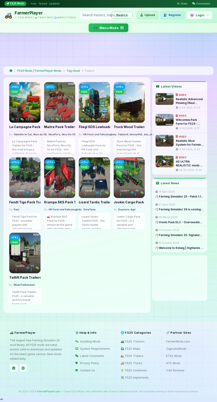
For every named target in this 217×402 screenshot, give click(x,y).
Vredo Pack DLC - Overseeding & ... (180, 222)
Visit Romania (175, 370)
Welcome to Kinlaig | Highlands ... (179, 248)
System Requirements (92, 348)
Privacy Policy (87, 363)
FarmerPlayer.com (48, 391)
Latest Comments (89, 356)
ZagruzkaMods (176, 348)
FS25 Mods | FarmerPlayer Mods (39, 70)
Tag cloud (73, 70)
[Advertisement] (107, 49)
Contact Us (85, 370)
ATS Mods (173, 363)
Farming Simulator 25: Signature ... (180, 235)
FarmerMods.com (178, 341)
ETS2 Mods (174, 356)
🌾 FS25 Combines (134, 370)
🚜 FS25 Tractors (133, 341)
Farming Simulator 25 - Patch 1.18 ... (180, 197)
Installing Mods (87, 341)
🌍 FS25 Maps (130, 348)
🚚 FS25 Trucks (131, 363)
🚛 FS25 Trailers (132, 356)
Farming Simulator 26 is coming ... (180, 209)
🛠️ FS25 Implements (135, 377)
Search (122, 15)
